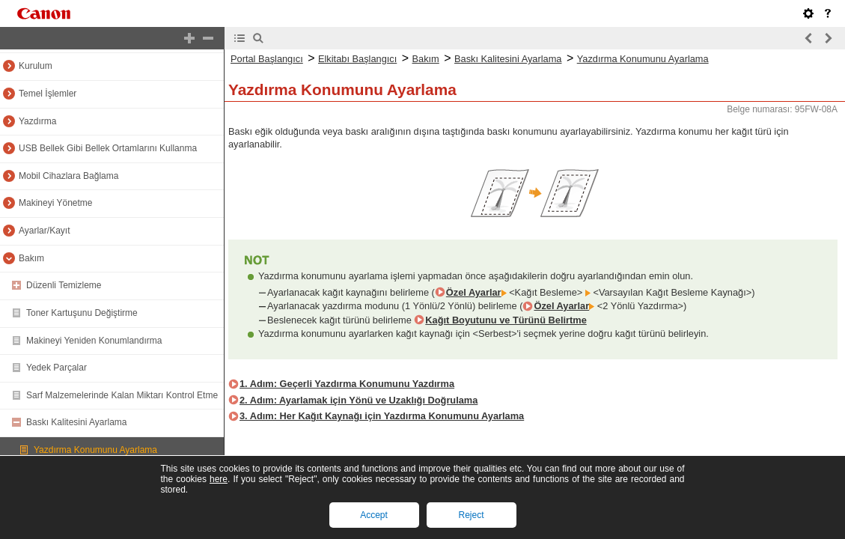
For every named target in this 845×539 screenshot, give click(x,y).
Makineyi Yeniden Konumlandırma (94, 340)
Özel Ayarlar (473, 292)
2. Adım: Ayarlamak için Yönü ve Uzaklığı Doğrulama (359, 400)
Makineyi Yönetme (56, 203)
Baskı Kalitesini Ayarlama (76, 422)
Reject (470, 515)
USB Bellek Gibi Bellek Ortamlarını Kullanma (108, 148)
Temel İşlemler (47, 93)
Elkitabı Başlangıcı (357, 58)
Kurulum (35, 66)
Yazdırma (37, 121)
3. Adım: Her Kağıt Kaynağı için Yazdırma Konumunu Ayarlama (382, 415)
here (219, 479)
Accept (374, 515)
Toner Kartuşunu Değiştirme (82, 313)
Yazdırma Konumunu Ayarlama (95, 450)
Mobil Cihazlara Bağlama (68, 176)
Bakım (31, 258)
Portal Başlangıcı (267, 58)
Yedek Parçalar (56, 367)
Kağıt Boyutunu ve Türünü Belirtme (505, 320)
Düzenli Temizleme (63, 285)
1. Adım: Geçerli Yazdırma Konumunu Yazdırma (347, 383)
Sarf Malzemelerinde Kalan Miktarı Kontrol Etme (122, 395)
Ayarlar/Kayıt (44, 230)
